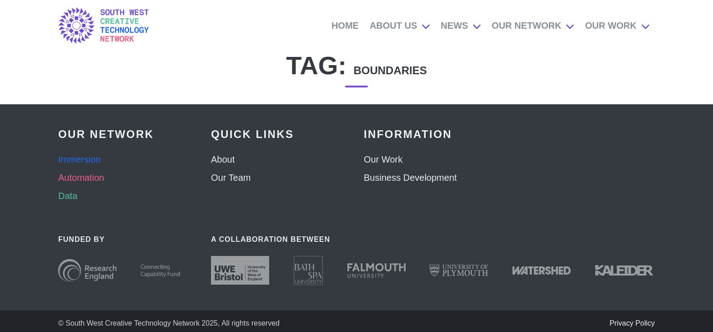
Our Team (231, 178)
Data (67, 196)
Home (345, 25)
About (223, 159)
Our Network (526, 25)
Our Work (611, 25)
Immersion (79, 159)
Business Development (410, 178)
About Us (393, 25)
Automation (81, 178)
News (454, 25)
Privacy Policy (632, 323)
